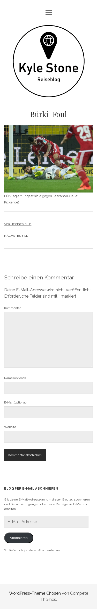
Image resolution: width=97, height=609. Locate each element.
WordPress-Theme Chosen (35, 593)
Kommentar (12, 308)
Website (10, 427)
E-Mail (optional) (15, 402)
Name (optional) (15, 378)
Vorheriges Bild (18, 224)
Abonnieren (19, 538)
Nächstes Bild (16, 236)
